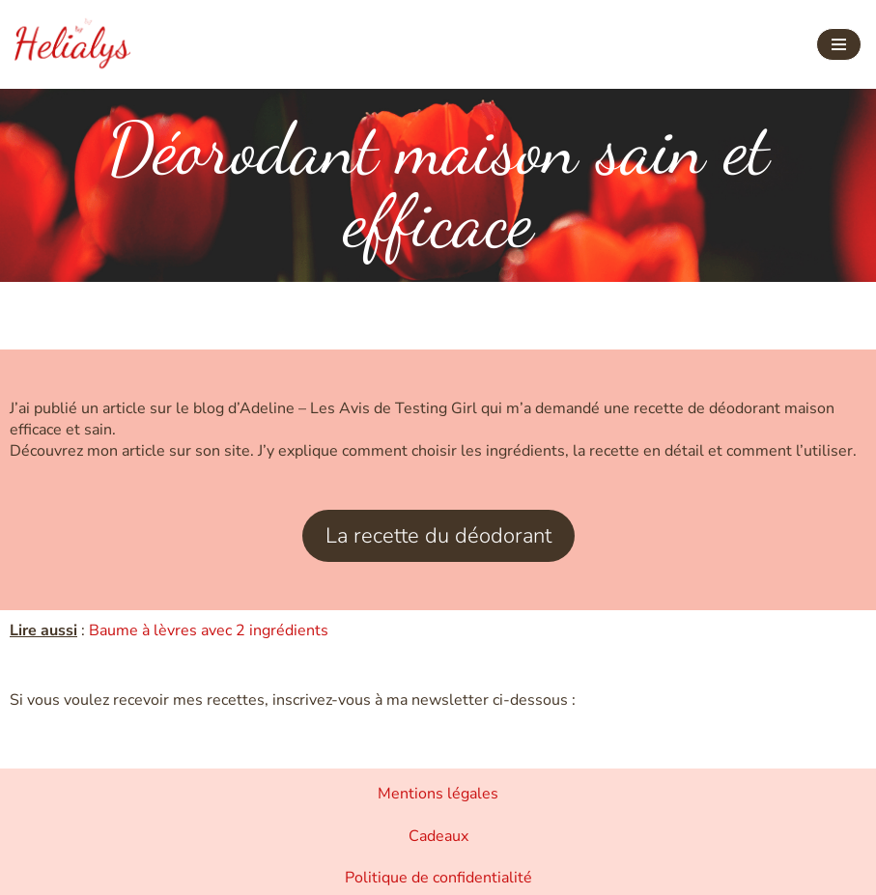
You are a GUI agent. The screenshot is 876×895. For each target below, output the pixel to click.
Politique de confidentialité (438, 877)
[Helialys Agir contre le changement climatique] (72, 44)
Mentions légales (438, 793)
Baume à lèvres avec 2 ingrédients (208, 630)
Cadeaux (438, 836)
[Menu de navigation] (839, 44)
